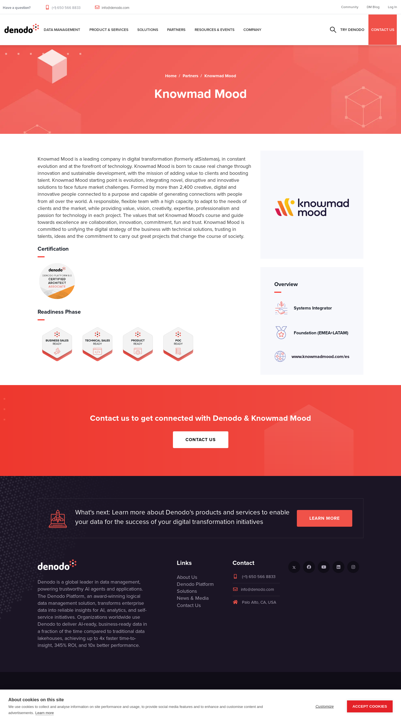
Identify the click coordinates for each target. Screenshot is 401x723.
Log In (392, 6)
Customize (325, 706)
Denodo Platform (195, 584)
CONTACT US (382, 29)
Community (349, 6)
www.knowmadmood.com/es (320, 356)
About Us (187, 577)
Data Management (62, 29)
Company (252, 29)
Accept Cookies (370, 706)
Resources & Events (214, 29)
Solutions (147, 29)
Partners (176, 29)
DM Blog (373, 6)
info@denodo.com (115, 7)
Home (171, 76)
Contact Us (200, 439)
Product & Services (108, 29)
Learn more (324, 518)
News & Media (193, 598)
